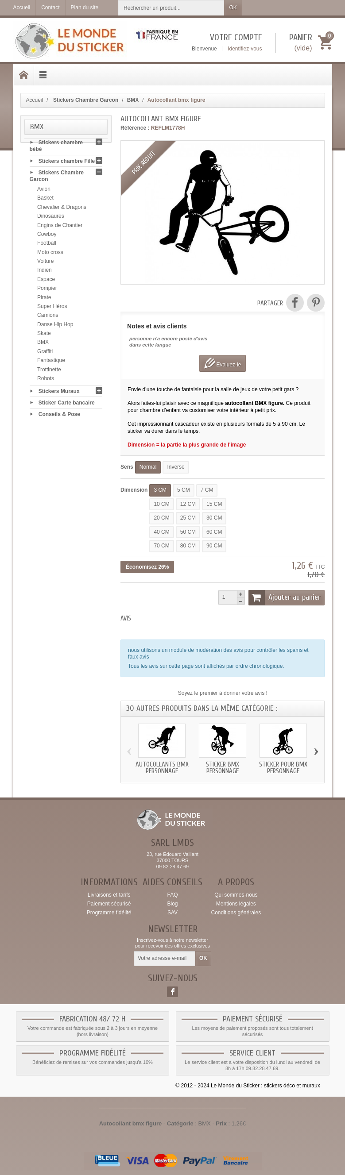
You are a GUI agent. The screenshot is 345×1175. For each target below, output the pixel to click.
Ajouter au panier (284, 597)
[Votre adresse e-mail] (165, 958)
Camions (47, 317)
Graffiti (45, 353)
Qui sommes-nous (235, 895)
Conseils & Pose (59, 416)
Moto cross (50, 253)
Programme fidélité (109, 912)
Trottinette (49, 371)
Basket (45, 199)
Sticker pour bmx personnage (283, 768)
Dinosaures (50, 218)
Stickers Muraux (59, 392)
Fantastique (51, 362)
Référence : (134, 128)
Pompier (47, 290)
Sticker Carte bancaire (67, 404)
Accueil (34, 100)
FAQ (172, 895)
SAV (172, 912)
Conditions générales (236, 912)
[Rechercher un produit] (171, 7)
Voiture (45, 263)
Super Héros (52, 308)
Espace (46, 281)
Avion (43, 191)
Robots (45, 380)
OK (232, 7)
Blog (172, 904)
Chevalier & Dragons (61, 209)
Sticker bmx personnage (222, 768)
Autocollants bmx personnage (162, 768)
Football (46, 245)
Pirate (44, 299)
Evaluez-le (222, 363)
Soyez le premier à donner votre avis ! (222, 693)
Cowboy (46, 236)
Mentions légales (236, 904)
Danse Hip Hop (55, 326)
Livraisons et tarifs (109, 895)
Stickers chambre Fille (67, 162)
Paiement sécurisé (109, 904)
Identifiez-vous (245, 48)
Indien (44, 272)
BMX (43, 344)
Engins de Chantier (59, 226)
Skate (44, 335)
